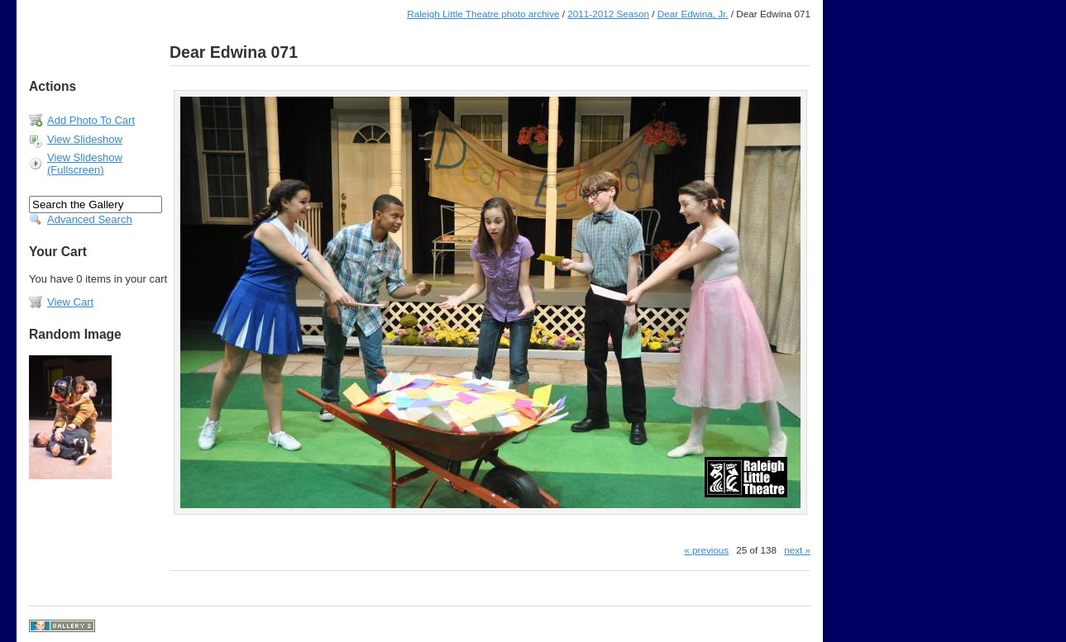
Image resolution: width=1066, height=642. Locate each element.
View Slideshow (84, 139)
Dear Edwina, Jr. (693, 13)
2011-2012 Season (608, 13)
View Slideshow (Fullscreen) (84, 163)
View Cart (70, 302)
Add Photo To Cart (91, 120)
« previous (706, 550)
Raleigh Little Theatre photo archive (483, 13)
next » (797, 550)
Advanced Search (89, 219)
